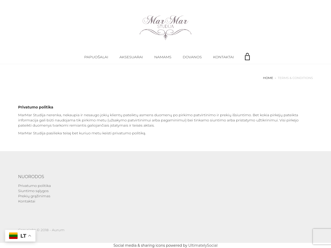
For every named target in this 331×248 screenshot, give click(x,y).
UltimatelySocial (202, 245)
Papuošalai (96, 57)
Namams (162, 57)
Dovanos (192, 57)
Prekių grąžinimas (34, 196)
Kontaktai (223, 57)
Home (268, 78)
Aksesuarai (131, 57)
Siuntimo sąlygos (33, 190)
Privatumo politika (34, 185)
